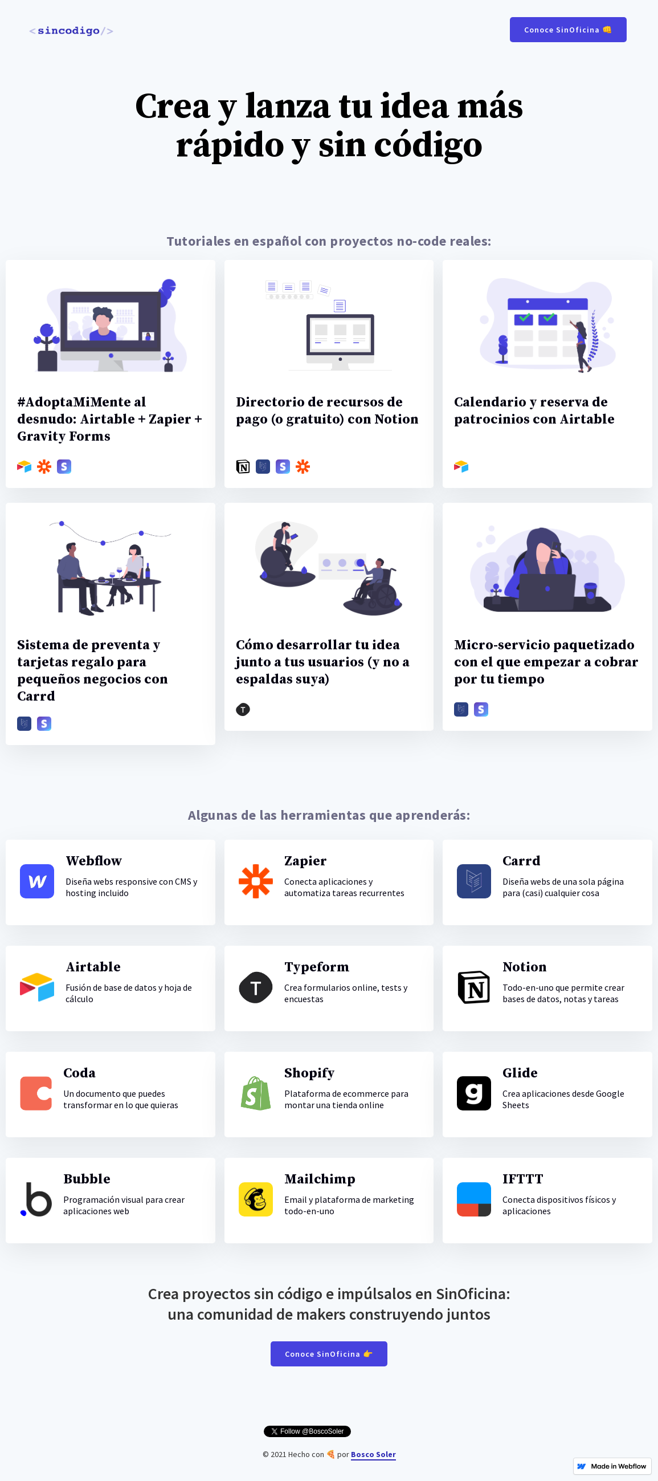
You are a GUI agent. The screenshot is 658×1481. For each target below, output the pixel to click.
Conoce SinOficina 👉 (329, 1354)
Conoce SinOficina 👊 (568, 30)
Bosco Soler (373, 1454)
